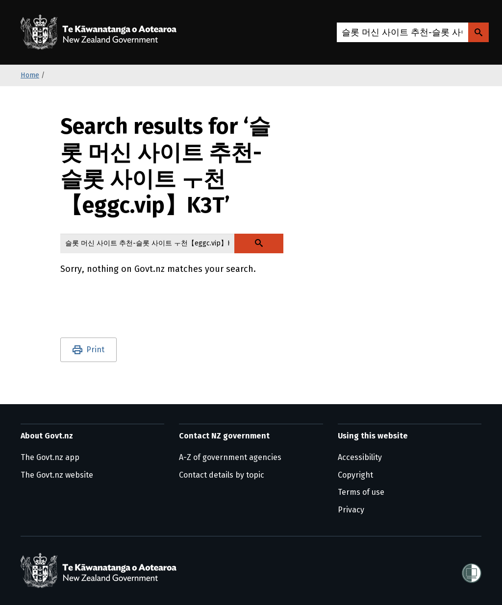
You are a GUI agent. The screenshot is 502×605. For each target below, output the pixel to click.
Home (30, 75)
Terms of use (361, 492)
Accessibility (360, 457)
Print (95, 349)
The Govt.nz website (57, 475)
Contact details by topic (221, 475)
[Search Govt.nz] (478, 32)
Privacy (351, 509)
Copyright (355, 475)
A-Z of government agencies (230, 457)
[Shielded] (471, 570)
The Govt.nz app (50, 457)
